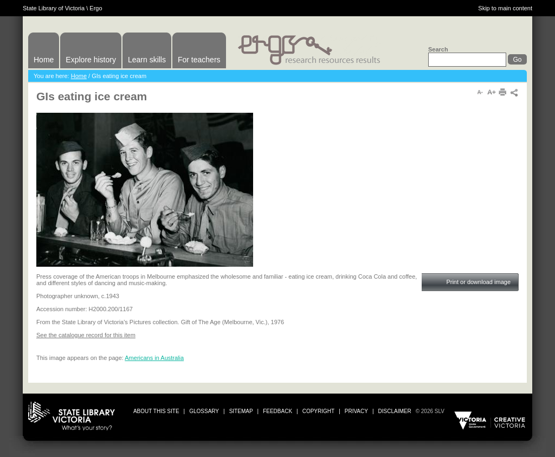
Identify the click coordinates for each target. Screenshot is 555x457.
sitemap (241, 411)
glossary (204, 411)
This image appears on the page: (80, 358)
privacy (356, 411)
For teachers (199, 59)
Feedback (277, 411)
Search (438, 49)
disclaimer (394, 411)
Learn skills (147, 59)
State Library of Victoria (54, 8)
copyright (318, 411)
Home (44, 59)
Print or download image (478, 282)
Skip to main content (505, 8)
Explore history (91, 59)
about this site (156, 411)
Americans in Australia (154, 358)
